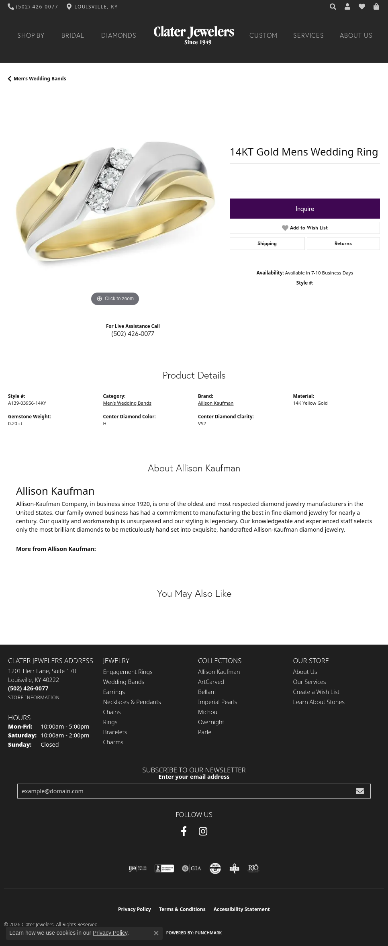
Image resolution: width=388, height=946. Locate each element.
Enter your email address (194, 776)
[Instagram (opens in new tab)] (203, 831)
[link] (33, 7)
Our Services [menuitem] (309, 682)
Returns (343, 243)
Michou (207, 712)
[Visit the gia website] (191, 868)
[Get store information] (34, 697)
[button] (333, 7)
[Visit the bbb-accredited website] (164, 868)
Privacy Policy (134, 909)
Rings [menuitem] (110, 722)
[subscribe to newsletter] (359, 791)
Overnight (211, 722)
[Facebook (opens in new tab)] (184, 831)
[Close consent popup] (156, 933)
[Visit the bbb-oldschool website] (234, 868)
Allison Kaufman (215, 403)
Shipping (267, 243)
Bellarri (207, 692)
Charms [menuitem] (113, 742)
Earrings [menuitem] (114, 692)
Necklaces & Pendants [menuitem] (132, 702)
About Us (356, 35)
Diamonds (119, 35)
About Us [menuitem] (305, 672)
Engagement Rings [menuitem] (128, 672)
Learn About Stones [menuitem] (319, 702)
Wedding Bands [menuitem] (124, 682)
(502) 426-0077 (132, 333)
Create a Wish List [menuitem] (316, 692)
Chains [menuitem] (112, 712)
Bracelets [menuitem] (115, 732)
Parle (204, 732)
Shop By (31, 35)
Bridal (72, 35)
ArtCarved (211, 682)
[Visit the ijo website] (138, 868)
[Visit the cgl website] (215, 868)
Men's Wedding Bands (40, 78)
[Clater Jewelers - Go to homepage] (194, 35)
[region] (115, 201)
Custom (263, 35)
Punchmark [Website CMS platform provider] (208, 933)
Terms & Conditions (182, 909)
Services (309, 35)
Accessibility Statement (242, 909)
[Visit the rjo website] (253, 868)
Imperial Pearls (217, 702)
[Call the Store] (28, 688)
